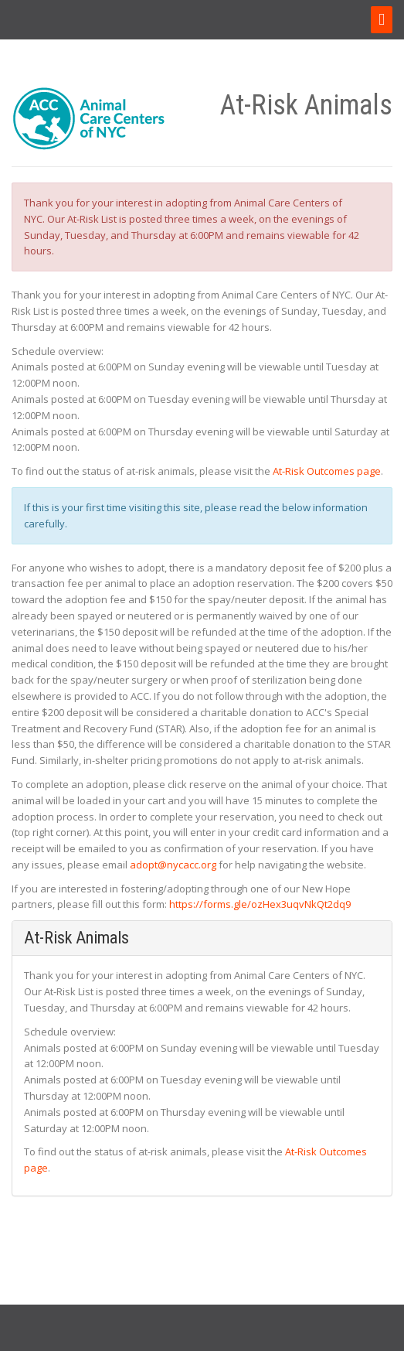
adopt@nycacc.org (173, 865)
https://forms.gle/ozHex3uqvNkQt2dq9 (260, 904)
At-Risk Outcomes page (327, 471)
